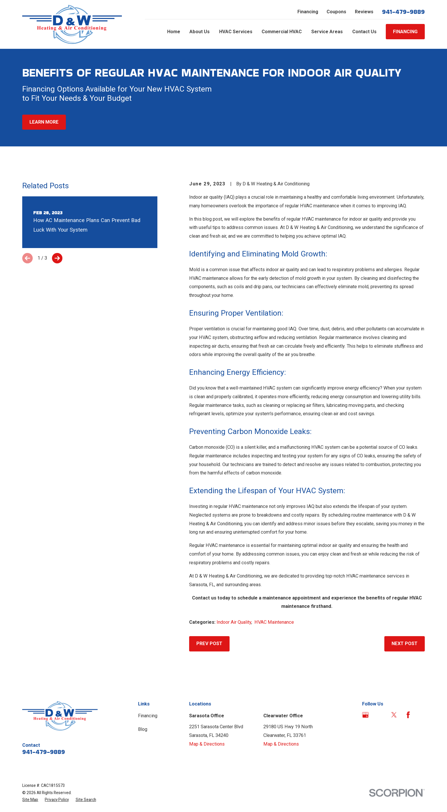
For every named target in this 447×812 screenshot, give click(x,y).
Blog (142, 729)
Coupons (336, 11)
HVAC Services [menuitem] (235, 31)
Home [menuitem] (173, 31)
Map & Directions (207, 744)
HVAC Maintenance (274, 622)
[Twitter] (394, 715)
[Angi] (379, 715)
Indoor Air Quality (234, 622)
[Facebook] (408, 715)
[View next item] (57, 258)
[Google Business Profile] (365, 715)
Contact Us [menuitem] (364, 31)
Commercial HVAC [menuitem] (282, 31)
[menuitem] (30, 799)
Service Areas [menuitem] (327, 31)
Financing (307, 11)
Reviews (364, 11)
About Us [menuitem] (199, 31)
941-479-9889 (403, 12)
